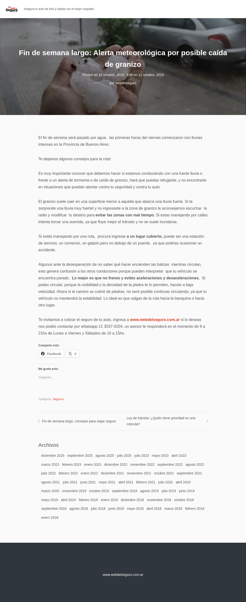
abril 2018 (154, 509)
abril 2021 (125, 482)
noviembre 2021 (139, 473)
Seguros (58, 399)
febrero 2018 (194, 509)
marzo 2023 (50, 464)
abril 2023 (178, 455)
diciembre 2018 (132, 500)
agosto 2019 (149, 491)
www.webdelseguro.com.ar (155, 320)
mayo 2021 (107, 482)
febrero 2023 (71, 464)
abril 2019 (68, 500)
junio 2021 (88, 482)
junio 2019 (187, 491)
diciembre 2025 (53, 455)
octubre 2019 (99, 491)
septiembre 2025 (79, 455)
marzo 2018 (173, 509)
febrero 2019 (88, 500)
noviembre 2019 (74, 491)
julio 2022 (48, 473)
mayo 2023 (160, 455)
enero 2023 (92, 464)
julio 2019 (169, 491)
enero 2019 (109, 500)
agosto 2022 (195, 464)
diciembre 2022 (115, 464)
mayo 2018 (135, 509)
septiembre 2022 (170, 464)
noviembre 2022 (142, 464)
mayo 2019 (49, 500)
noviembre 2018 (159, 500)
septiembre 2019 (124, 491)
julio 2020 (165, 482)
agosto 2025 (105, 455)
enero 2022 (89, 473)
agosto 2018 (78, 509)
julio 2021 (70, 482)
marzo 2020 (50, 491)
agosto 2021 (50, 482)
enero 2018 (50, 517)
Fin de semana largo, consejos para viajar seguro (79, 421)
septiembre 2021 (189, 473)
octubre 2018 (184, 500)
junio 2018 (116, 509)
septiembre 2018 (54, 509)
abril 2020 (183, 482)
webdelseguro (125, 83)
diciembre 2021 (112, 473)
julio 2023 (141, 455)
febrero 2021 (145, 482)
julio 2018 (98, 509)
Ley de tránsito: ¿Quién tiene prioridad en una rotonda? (161, 421)
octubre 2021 (164, 473)
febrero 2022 (68, 473)
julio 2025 (124, 455)
